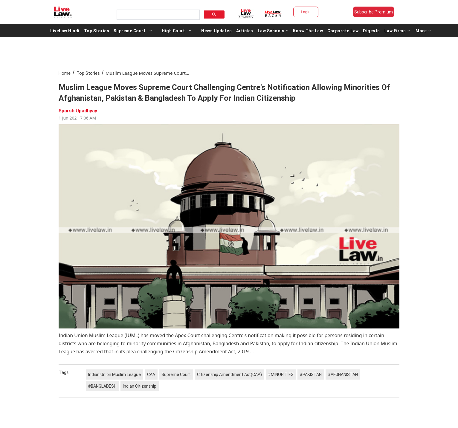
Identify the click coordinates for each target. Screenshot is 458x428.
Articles (244, 30)
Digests (371, 30)
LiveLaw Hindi (65, 30)
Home (65, 73)
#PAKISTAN (311, 374)
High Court (173, 30)
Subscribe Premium (373, 12)
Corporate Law (343, 30)
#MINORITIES (281, 374)
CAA (151, 374)
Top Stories (96, 30)
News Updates (216, 30)
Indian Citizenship (139, 386)
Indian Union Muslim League (114, 374)
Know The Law (308, 30)
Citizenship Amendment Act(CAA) (229, 374)
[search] (158, 14)
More (423, 30)
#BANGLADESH (102, 386)
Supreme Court (130, 30)
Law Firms (397, 30)
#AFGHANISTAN (343, 374)
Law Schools (273, 30)
